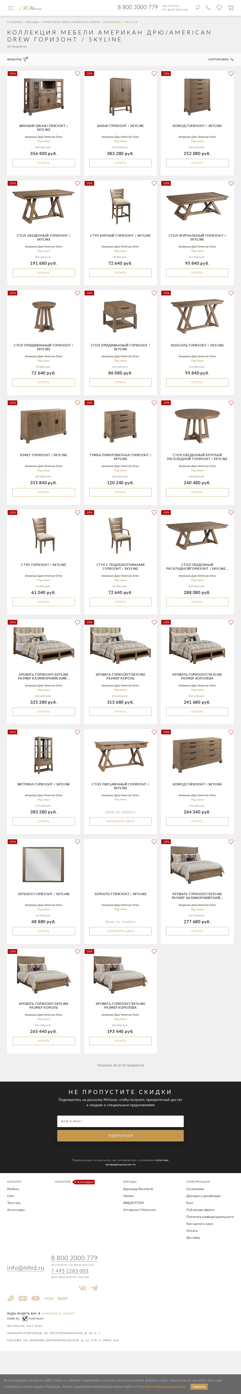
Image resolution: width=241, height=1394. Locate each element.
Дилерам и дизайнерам (203, 1219)
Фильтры (17, 61)
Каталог (14, 1205)
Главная (14, 23)
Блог (189, 1226)
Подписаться (120, 1159)
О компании (195, 1212)
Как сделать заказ (199, 1247)
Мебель (13, 1212)
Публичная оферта (200, 1233)
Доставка (193, 1261)
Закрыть (199, 1386)
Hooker (128, 1219)
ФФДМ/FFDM (133, 1226)
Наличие (74, 1205)
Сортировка (221, 61)
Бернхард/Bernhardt (138, 1212)
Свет (10, 1219)
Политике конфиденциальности (161, 1386)
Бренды (33, 23)
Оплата (191, 1254)
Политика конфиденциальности (210, 1240)
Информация (198, 1205)
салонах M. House (58, 1336)
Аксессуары (16, 1233)
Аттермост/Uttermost (139, 1233)
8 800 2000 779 (138, 7)
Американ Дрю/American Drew (71, 23)
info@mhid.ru (25, 1290)
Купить (44, 164)
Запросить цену (120, 837)
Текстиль (14, 1226)
